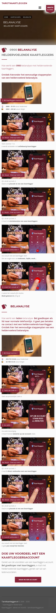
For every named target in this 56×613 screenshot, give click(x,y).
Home (6, 17)
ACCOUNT (50, 8)
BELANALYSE (27, 17)
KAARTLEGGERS (16, 17)
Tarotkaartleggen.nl (10, 601)
